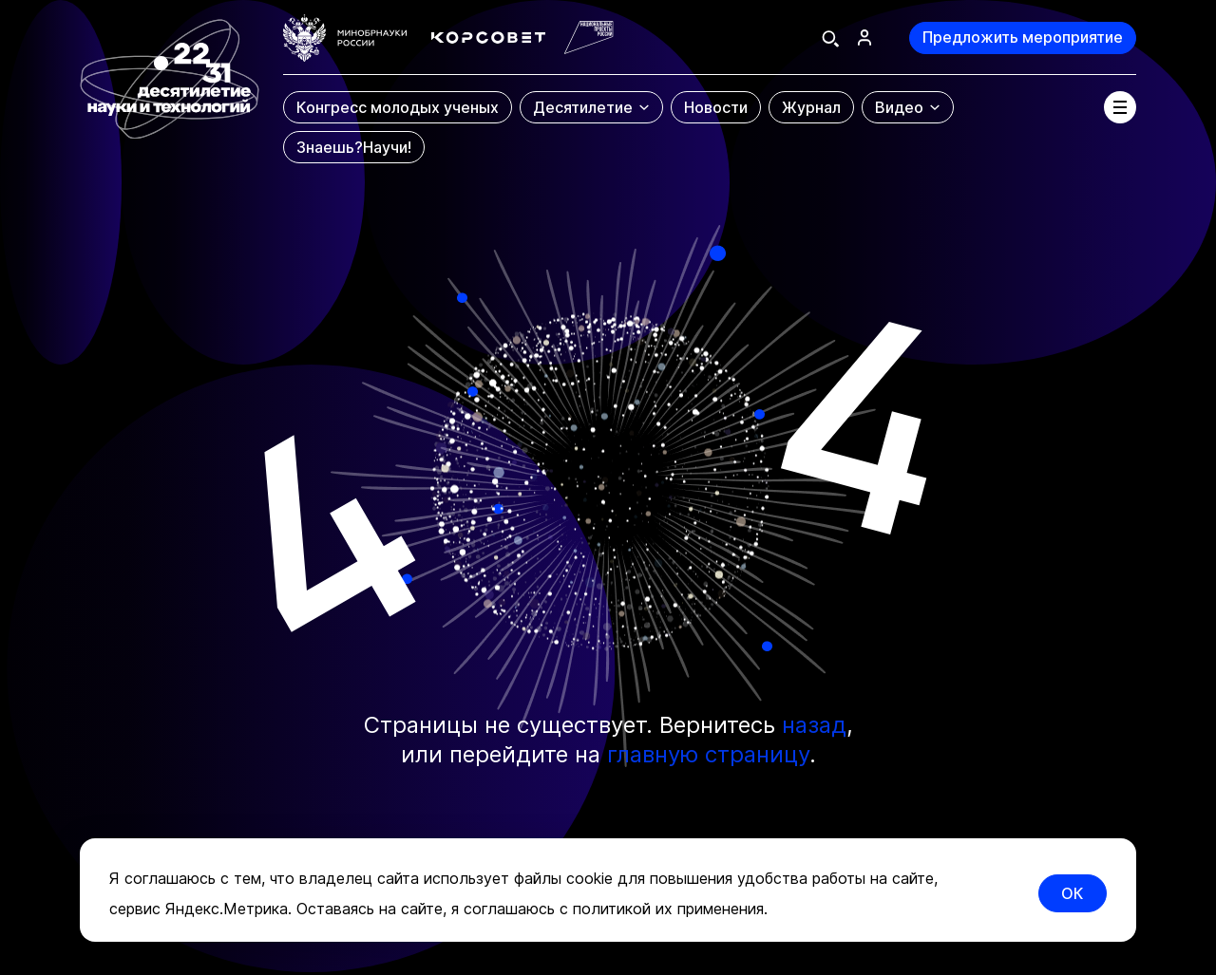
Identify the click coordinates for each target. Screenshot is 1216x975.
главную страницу (708, 754)
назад (814, 725)
